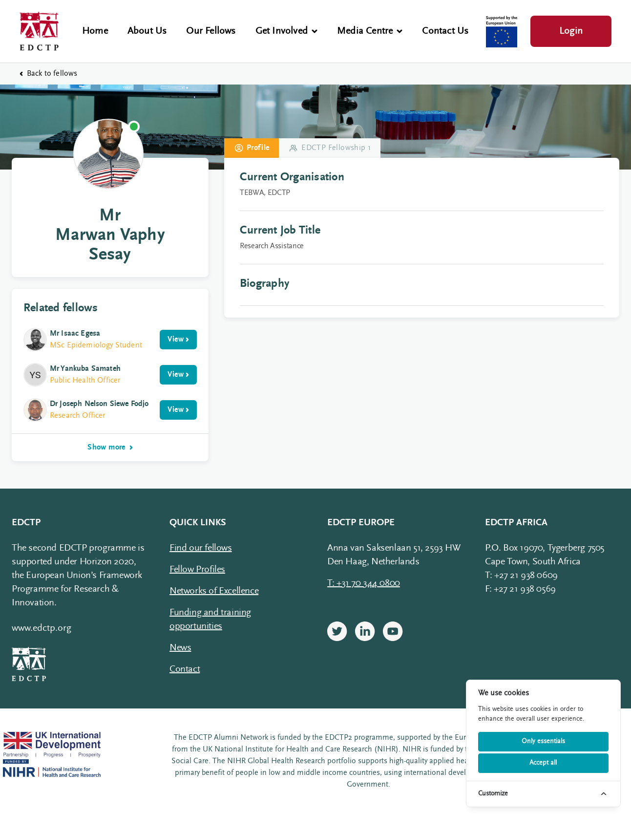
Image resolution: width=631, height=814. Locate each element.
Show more (110, 447)
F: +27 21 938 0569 (520, 589)
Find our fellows (200, 548)
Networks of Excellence (213, 591)
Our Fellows (210, 31)
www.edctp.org (41, 628)
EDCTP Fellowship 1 (330, 148)
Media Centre (369, 31)
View (178, 339)
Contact (184, 669)
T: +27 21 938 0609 (521, 575)
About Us (147, 31)
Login (571, 31)
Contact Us (445, 31)
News (180, 648)
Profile (252, 148)
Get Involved (286, 31)
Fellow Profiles (197, 570)
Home (95, 31)
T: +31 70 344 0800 (363, 583)
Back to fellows (48, 74)
